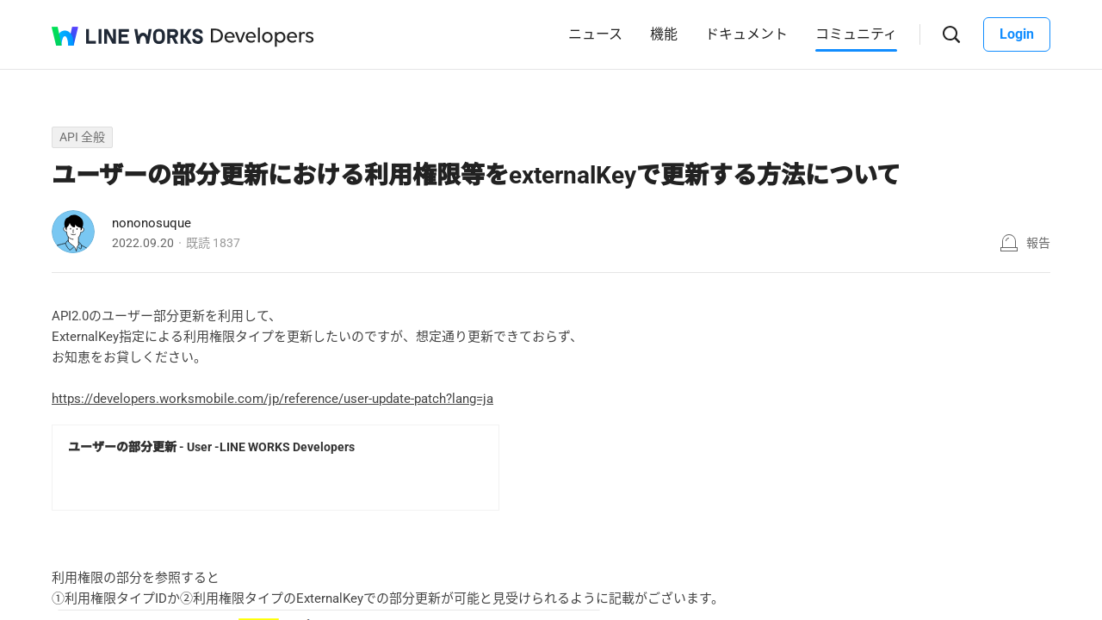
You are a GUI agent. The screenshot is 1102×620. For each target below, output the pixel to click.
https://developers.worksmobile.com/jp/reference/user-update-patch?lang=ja (272, 398)
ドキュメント (746, 34)
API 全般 (82, 137)
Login (1017, 34)
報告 (1038, 243)
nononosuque (151, 223)
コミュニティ (856, 34)
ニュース (595, 34)
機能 (664, 34)
